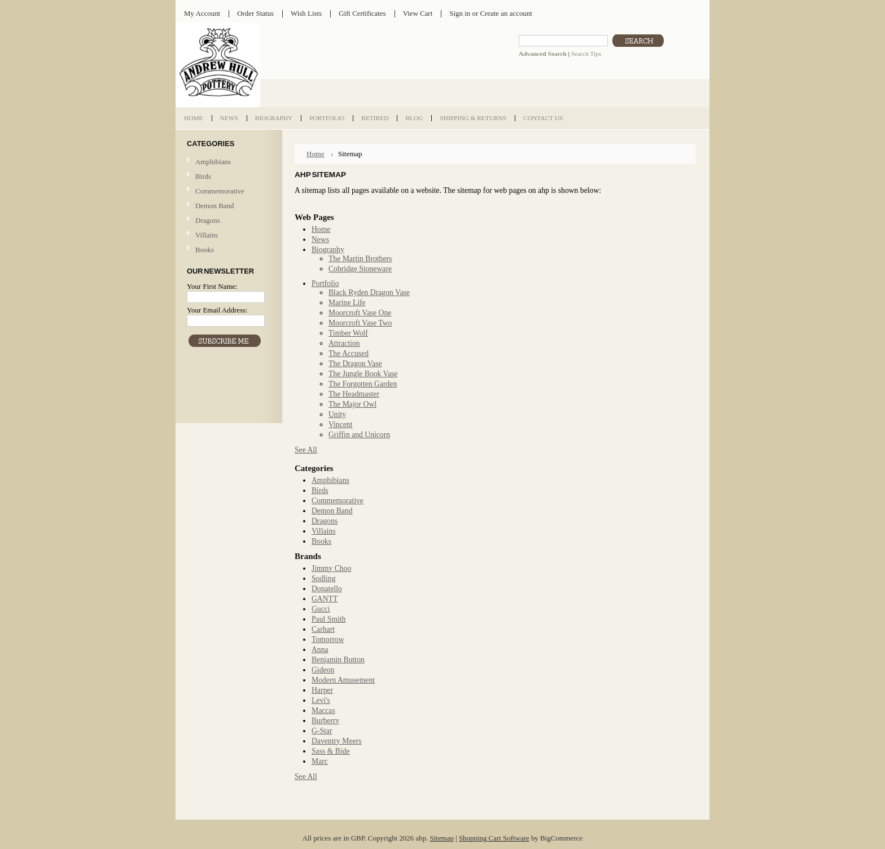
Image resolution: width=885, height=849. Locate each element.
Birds (203, 176)
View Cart (418, 13)
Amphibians (213, 161)
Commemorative (219, 191)
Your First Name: (212, 286)
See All (306, 450)
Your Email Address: (217, 310)
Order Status (255, 13)
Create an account (506, 13)
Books (204, 249)
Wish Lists (306, 13)
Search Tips (586, 53)
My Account (202, 13)
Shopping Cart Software (494, 838)
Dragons (207, 220)
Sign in (459, 13)
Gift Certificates (362, 13)
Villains (206, 235)
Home (315, 153)
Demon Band (214, 205)
